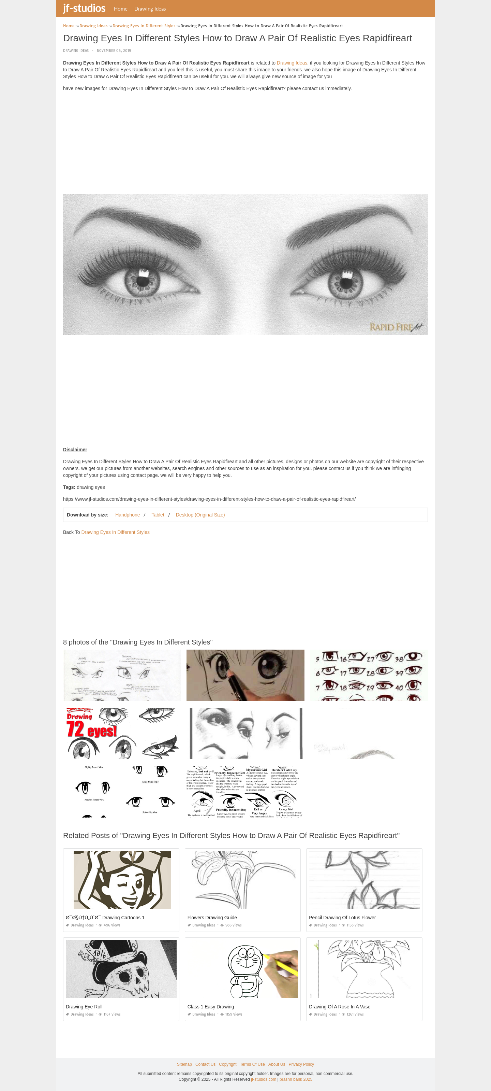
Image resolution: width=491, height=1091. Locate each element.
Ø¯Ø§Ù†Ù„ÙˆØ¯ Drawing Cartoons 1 (105, 917)
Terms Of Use (252, 1064)
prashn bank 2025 (296, 1079)
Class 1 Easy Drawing (211, 1006)
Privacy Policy (301, 1064)
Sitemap (184, 1064)
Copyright (227, 1064)
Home (121, 8)
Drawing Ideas (150, 8)
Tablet (157, 515)
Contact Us (205, 1064)
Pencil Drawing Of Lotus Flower (342, 917)
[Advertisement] (245, 145)
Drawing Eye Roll (84, 1006)
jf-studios (84, 8)
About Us (276, 1064)
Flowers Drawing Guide (212, 917)
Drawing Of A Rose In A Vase (339, 1006)
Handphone (127, 515)
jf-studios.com (263, 1079)
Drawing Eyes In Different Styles (115, 532)
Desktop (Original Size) (200, 515)
